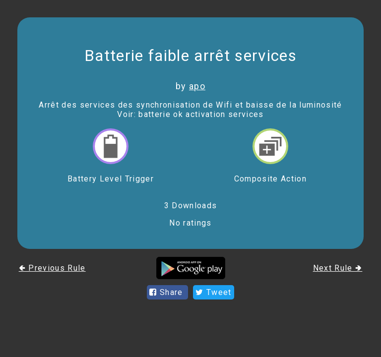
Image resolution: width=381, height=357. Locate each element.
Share (167, 292)
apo (197, 86)
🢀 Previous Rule (52, 268)
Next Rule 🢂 (338, 268)
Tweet (213, 292)
